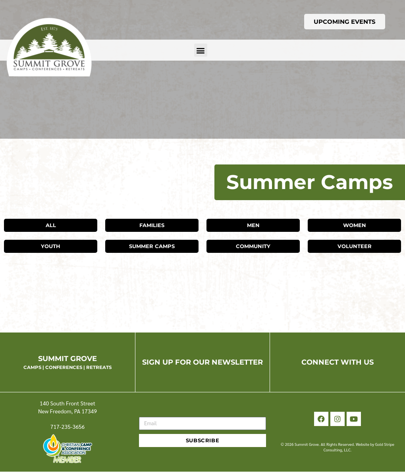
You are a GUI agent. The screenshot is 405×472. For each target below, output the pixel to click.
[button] (200, 50)
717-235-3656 (67, 426)
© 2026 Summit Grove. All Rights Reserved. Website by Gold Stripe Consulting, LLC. (337, 446)
